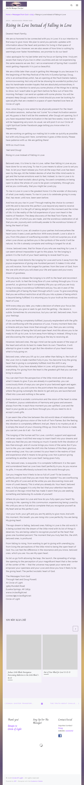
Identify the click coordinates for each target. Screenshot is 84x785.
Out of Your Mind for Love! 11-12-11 (57, 672)
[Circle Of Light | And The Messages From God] (16, 3)
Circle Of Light (17, 778)
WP (15, 781)
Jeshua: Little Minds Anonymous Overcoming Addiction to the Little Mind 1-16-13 (23, 675)
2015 (32, 15)
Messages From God (20, 15)
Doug (60, 728)
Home (8, 15)
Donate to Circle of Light (15, 727)
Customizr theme (37, 781)
